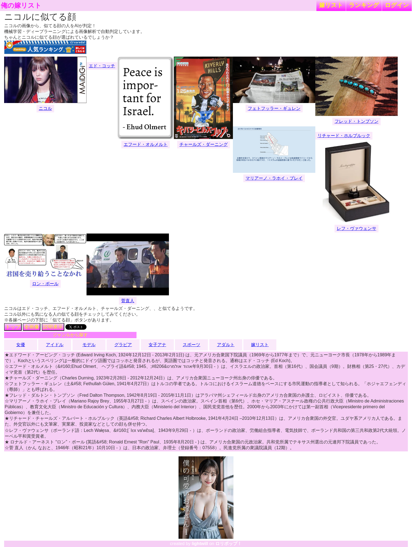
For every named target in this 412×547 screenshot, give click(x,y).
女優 (20, 344)
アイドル (54, 344)
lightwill (200, 543)
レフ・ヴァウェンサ (356, 228)
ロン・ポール (45, 283)
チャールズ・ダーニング (203, 144)
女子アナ (157, 344)
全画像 (31, 327)
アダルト (226, 344)
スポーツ (191, 344)
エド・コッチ (102, 65)
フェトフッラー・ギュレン (274, 108)
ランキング (364, 5)
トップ (12, 327)
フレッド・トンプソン (356, 121)
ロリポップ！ (228, 543)
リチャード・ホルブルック (344, 135)
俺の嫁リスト (21, 5)
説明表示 (53, 327)
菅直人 (127, 300)
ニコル (45, 108)
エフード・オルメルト (146, 144)
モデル (89, 344)
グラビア (123, 344)
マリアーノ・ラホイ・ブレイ (274, 178)
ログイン (397, 5)
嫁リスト (331, 5)
